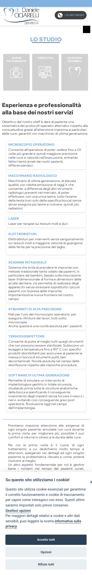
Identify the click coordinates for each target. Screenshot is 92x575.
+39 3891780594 (70, 15)
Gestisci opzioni (18, 511)
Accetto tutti (46, 539)
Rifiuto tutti (46, 564)
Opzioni (46, 552)
